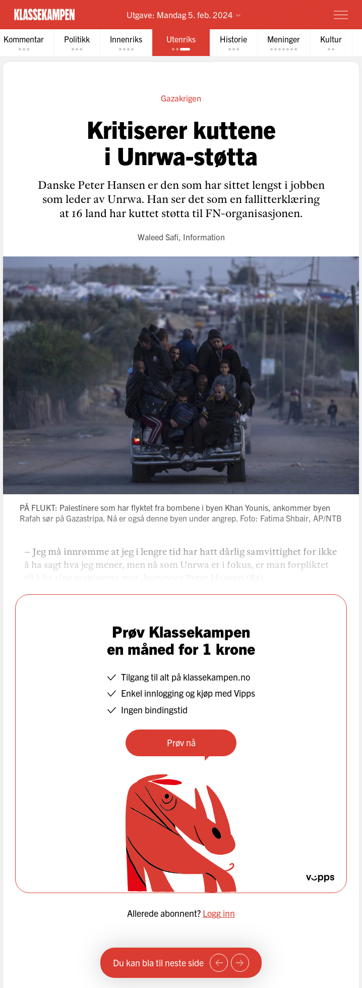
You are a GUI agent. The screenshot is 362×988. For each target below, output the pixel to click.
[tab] (77, 42)
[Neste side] (240, 963)
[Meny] (341, 14)
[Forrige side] (219, 963)
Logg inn (219, 913)
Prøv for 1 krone (282, 14)
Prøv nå (181, 742)
